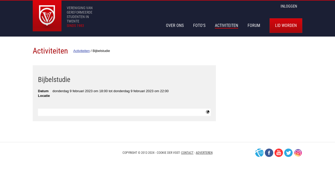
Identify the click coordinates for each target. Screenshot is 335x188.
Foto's (199, 25)
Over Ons (175, 25)
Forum (254, 25)
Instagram (298, 153)
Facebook (269, 153)
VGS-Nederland (259, 153)
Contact (187, 153)
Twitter (288, 153)
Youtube (279, 153)
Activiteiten (226, 25)
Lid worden (286, 25)
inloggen (289, 6)
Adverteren (204, 153)
